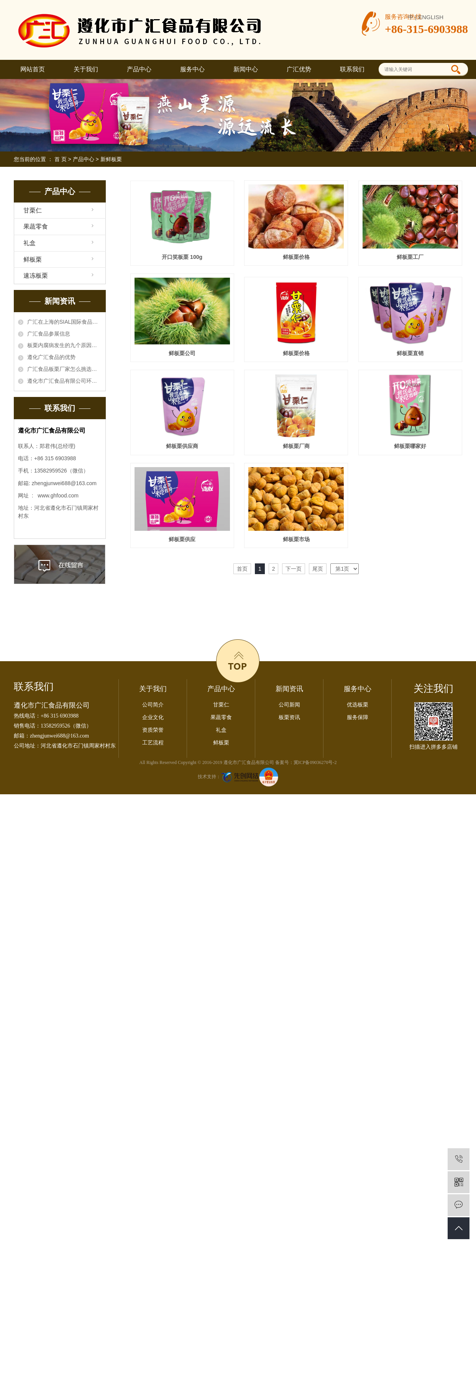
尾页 (317, 763)
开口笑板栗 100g (183, 258)
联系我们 (352, 69)
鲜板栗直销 (299, 450)
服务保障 (357, 902)
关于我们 (86, 69)
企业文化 (153, 902)
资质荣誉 (153, 914)
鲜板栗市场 (183, 733)
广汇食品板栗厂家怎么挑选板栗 (64, 369)
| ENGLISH (429, 17)
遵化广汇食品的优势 (51, 357)
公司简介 (153, 889)
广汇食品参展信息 (48, 334)
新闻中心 (245, 69)
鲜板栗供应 (299, 638)
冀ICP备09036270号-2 (315, 947)
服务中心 (192, 69)
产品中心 (139, 69)
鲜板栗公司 (299, 356)
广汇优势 (299, 69)
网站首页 (32, 69)
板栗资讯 (289, 902)
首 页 (60, 159)
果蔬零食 (35, 226)
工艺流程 (153, 927)
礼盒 (29, 243)
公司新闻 (289, 889)
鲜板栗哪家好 (183, 638)
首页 (242, 763)
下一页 (294, 763)
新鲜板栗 (111, 159)
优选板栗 (357, 889)
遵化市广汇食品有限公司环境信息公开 (64, 381)
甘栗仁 (32, 210)
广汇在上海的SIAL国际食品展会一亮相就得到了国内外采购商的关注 (64, 322)
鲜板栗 (32, 259)
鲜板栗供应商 (183, 545)
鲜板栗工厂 (183, 356)
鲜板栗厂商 (299, 545)
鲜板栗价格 (299, 258)
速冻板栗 (35, 275)
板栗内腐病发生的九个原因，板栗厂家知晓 (64, 345)
